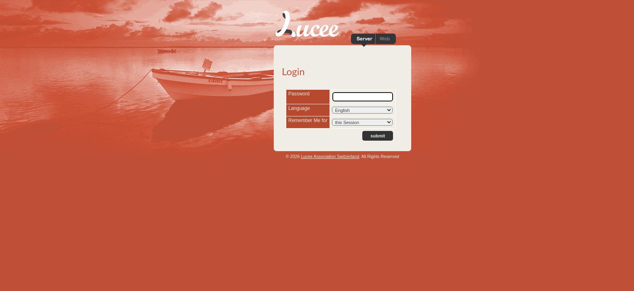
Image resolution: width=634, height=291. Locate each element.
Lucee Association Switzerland (330, 156)
